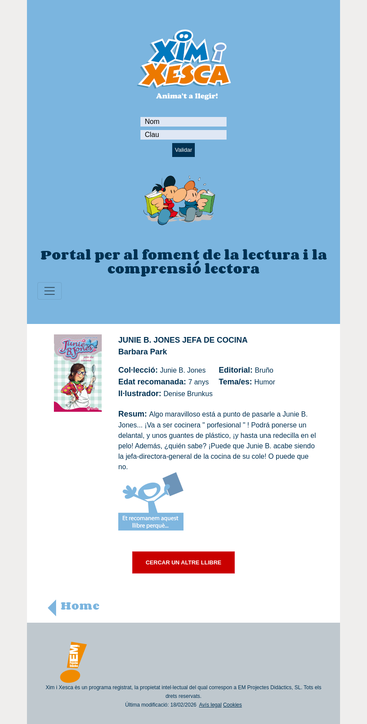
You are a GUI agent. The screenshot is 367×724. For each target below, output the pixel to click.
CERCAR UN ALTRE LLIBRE (183, 562)
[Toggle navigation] (49, 291)
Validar (183, 150)
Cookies (232, 705)
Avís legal (210, 705)
